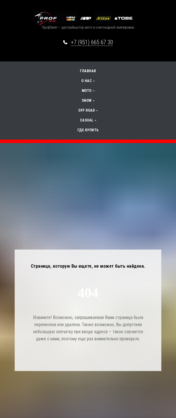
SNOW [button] (87, 100)
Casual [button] (87, 120)
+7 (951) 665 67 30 (92, 42)
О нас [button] (86, 81)
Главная (88, 71)
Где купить (88, 130)
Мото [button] (87, 90)
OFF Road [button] (86, 110)
